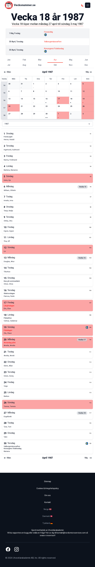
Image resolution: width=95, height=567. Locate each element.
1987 (47, 123)
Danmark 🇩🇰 (47, 516)
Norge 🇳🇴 (47, 509)
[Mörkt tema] (82, 5)
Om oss (47, 495)
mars (7, 72)
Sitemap (47, 481)
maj (89, 72)
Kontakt (47, 502)
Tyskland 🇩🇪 (47, 523)
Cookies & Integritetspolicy (47, 488)
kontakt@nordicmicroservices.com (71, 532)
